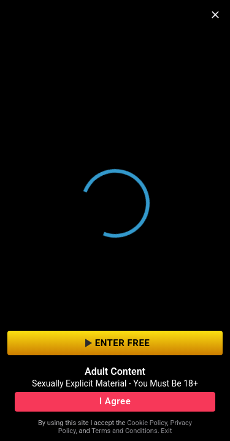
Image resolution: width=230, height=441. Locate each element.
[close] (215, 15)
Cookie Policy (147, 423)
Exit (166, 431)
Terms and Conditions (124, 431)
